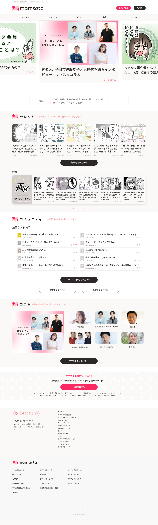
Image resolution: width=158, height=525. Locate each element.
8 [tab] (108, 91)
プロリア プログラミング (66, 439)
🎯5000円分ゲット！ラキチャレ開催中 (68, 103)
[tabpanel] (79, 51)
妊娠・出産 (17, 427)
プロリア (61, 436)
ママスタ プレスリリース (66, 444)
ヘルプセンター (17, 474)
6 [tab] (90, 91)
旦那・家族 (37, 424)
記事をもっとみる (79, 163)
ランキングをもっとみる (79, 280)
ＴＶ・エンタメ (28, 427)
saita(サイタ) (62, 420)
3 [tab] (62, 91)
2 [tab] (53, 91)
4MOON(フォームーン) (65, 428)
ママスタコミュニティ (75, 479)
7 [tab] (99, 91)
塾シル (60, 431)
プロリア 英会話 (63, 441)
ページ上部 (79, 507)
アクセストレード (64, 447)
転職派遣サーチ (63, 433)
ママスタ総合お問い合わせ (21, 488)
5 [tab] (80, 91)
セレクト (25, 17)
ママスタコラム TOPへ (79, 361)
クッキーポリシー (46, 483)
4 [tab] (71, 91)
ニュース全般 (26, 424)
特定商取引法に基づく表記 (49, 488)
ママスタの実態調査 (64, 415)
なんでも (17, 424)
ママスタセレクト (73, 474)
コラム (79, 17)
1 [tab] (43, 91)
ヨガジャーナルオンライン (67, 417)
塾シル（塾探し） (73, 483)
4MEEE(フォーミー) (64, 423)
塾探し (105, 17)
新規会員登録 (123, 8)
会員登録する (79, 387)
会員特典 (15, 479)
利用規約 (43, 474)
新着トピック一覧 (57, 290)
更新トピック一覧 (100, 290)
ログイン (140, 8)
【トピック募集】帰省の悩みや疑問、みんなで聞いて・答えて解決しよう (81, 99)
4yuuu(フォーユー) (64, 425)
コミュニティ (52, 17)
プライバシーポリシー (47, 479)
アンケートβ (132, 17)
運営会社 (15, 492)
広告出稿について (18, 483)
